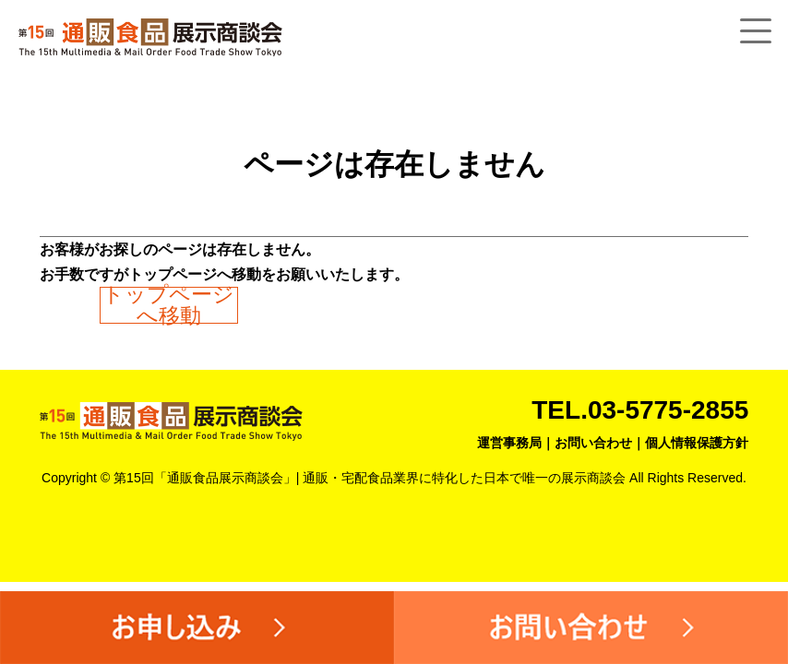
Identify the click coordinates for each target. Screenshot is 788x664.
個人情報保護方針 (696, 442)
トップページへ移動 (168, 305)
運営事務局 (509, 442)
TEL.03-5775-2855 (639, 410)
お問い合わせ (593, 442)
